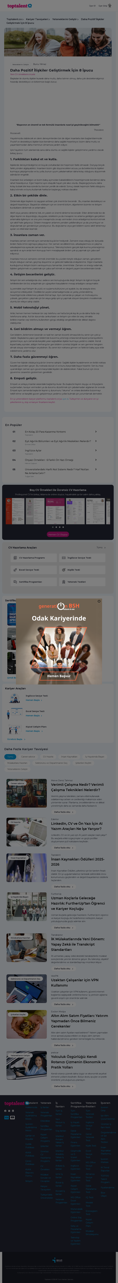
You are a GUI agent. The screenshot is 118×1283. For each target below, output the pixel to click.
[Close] (99, 601)
